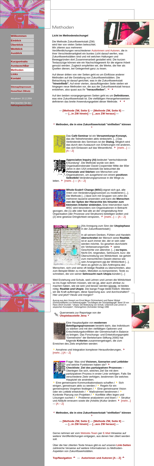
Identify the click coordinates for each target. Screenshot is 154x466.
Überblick (17, 44)
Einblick (16, 40)
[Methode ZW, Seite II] (107, 110)
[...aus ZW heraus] (103, 113)
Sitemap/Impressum (21, 87)
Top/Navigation (64, 457)
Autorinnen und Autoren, (105, 50)
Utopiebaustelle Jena (75, 315)
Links (14, 74)
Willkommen (18, 35)
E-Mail (106, 433)
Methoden (17, 69)
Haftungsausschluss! (21, 105)
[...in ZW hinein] (78, 113)
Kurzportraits (19, 61)
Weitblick (16, 48)
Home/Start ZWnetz (20, 91)
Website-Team (89, 433)
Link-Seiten (124, 445)
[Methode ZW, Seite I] (76, 110)
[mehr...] (122, 147)
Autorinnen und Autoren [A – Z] (103, 457)
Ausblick (16, 53)
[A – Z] (70, 150)
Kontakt (16, 78)
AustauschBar (20, 65)
